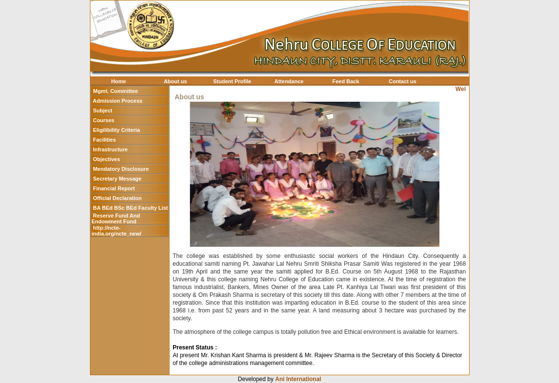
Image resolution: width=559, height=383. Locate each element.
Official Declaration (117, 198)
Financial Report (114, 188)
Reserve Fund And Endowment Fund (115, 218)
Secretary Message (117, 179)
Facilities (104, 140)
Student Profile (232, 81)
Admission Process (117, 101)
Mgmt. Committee (115, 91)
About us (175, 81)
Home (118, 81)
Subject (102, 110)
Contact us (403, 81)
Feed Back (345, 81)
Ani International (298, 379)
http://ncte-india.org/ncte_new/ (116, 231)
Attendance (289, 81)
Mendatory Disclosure (121, 169)
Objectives (106, 159)
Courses (103, 120)
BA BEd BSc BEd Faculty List (130, 208)
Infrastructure (110, 149)
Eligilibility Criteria (116, 130)
